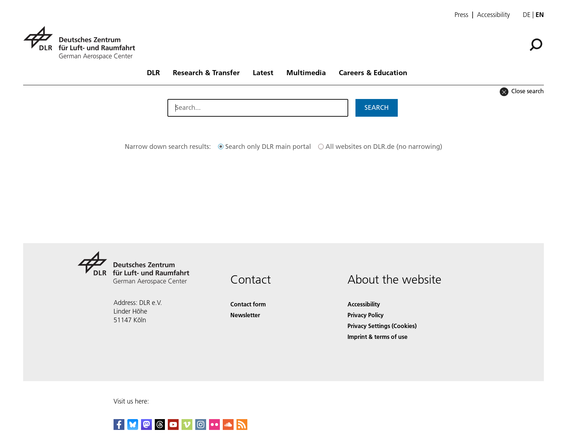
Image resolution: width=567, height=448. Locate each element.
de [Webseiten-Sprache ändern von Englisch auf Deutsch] (526, 14)
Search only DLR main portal (268, 146)
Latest (263, 72)
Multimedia (306, 72)
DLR (153, 72)
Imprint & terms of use (378, 336)
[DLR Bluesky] (132, 427)
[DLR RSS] (241, 427)
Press (461, 15)
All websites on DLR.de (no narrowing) (383, 146)
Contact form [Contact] (248, 304)
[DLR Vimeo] (187, 427)
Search (376, 107)
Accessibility (493, 15)
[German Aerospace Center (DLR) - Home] (82, 43)
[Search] (535, 44)
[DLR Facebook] (119, 427)
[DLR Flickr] (214, 427)
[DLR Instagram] (200, 427)
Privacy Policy (366, 315)
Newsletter (245, 315)
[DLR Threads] (160, 427)
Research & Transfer (206, 72)
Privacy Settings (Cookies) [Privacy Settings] (382, 325)
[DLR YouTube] (173, 427)
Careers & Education (373, 72)
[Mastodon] (146, 427)
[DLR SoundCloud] (228, 427)
